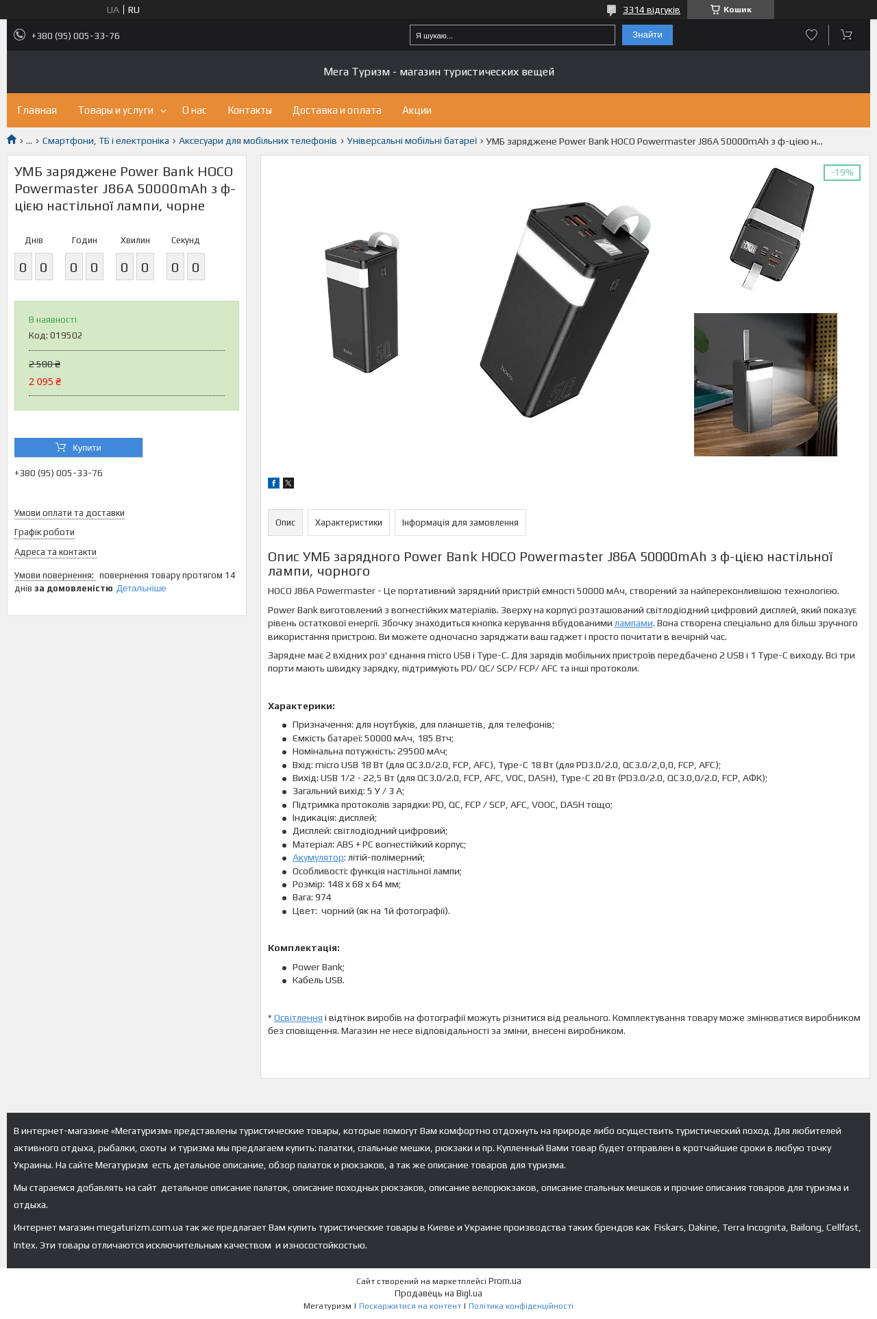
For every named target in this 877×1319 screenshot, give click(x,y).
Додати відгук (811, 35)
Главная (37, 110)
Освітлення (298, 1017)
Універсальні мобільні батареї (412, 140)
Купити (87, 448)
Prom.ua (505, 1281)
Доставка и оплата (337, 110)
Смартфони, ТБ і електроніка (105, 140)
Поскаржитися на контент (410, 1306)
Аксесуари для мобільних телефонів (258, 140)
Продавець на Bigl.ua (438, 1293)
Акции (417, 110)
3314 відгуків (651, 9)
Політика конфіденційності (521, 1306)
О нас (194, 110)
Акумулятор (318, 857)
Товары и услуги (115, 110)
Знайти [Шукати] (647, 34)
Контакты (249, 110)
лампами (634, 622)
